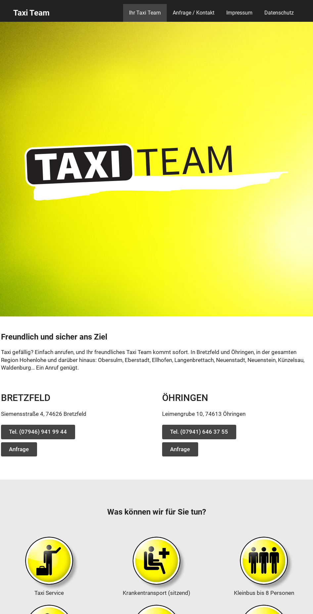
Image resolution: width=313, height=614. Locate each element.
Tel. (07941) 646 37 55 (199, 431)
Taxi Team (31, 13)
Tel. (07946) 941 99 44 (38, 431)
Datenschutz (279, 13)
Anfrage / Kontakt (193, 13)
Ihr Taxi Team (145, 13)
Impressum (239, 13)
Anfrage (19, 449)
